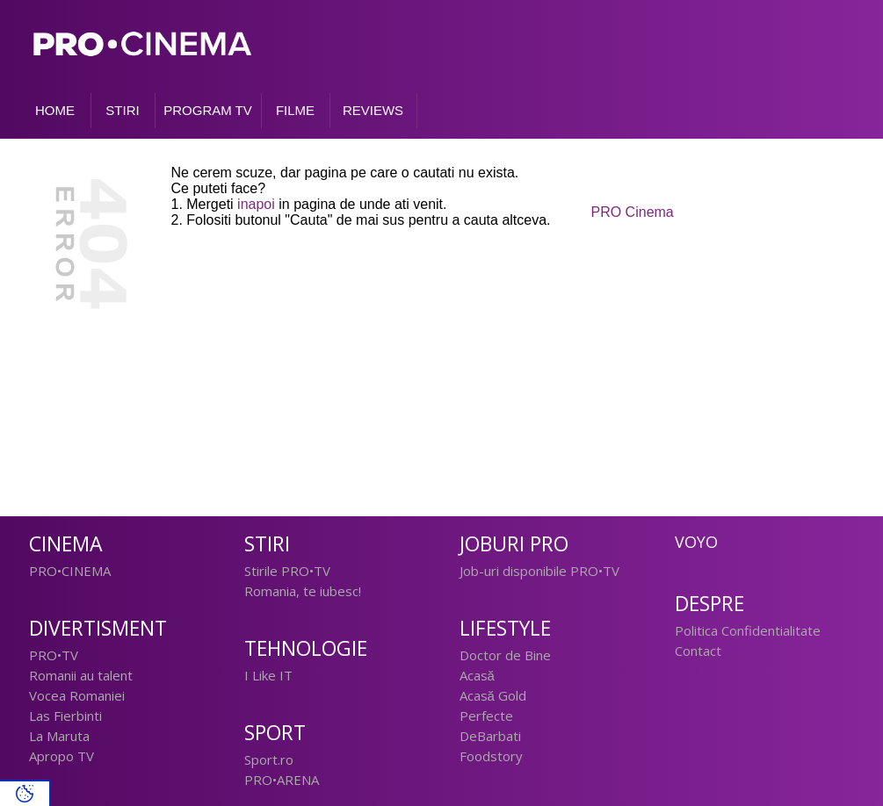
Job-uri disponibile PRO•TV (539, 571)
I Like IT (268, 675)
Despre (709, 604)
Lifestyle (505, 628)
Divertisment (98, 628)
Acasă (477, 675)
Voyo (696, 542)
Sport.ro (268, 759)
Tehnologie (305, 648)
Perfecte (486, 715)
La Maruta (59, 736)
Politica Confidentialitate (748, 630)
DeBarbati (490, 736)
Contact (698, 650)
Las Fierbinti (65, 715)
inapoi (256, 204)
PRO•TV (53, 655)
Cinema (66, 544)
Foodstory (491, 756)
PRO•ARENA (281, 780)
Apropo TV (61, 756)
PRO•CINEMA (70, 571)
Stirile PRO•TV (287, 571)
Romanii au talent (81, 675)
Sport (275, 733)
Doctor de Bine (505, 655)
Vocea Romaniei (77, 695)
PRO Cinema (632, 212)
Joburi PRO (514, 544)
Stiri (267, 544)
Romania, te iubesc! (302, 591)
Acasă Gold (493, 695)
